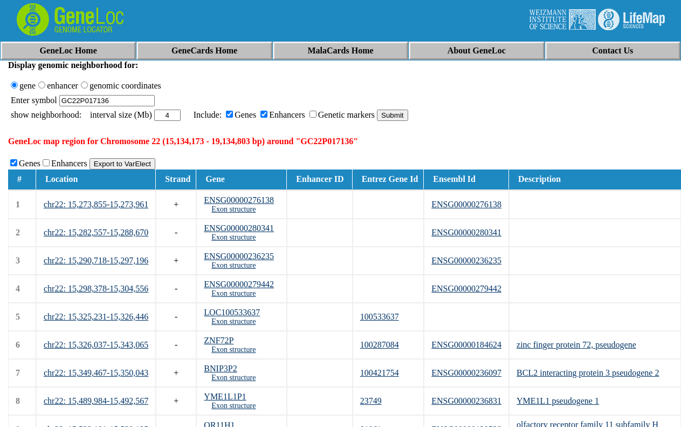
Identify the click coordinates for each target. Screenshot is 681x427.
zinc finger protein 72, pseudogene (576, 344)
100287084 (379, 344)
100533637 (379, 316)
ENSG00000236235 (239, 256)
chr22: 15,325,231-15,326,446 (96, 316)
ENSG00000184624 (466, 344)
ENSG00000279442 (239, 284)
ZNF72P (218, 340)
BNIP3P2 (220, 368)
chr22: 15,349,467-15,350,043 (96, 372)
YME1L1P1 (225, 396)
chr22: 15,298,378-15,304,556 (96, 288)
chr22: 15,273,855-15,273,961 (96, 204)
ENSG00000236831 (466, 400)
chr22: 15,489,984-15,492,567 (96, 400)
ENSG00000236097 (466, 372)
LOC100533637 (232, 312)
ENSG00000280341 (239, 228)
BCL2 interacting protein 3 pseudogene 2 (588, 372)
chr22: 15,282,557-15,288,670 (96, 232)
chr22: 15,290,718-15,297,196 (96, 260)
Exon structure (233, 209)
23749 (371, 400)
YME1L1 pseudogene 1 (558, 400)
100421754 (379, 372)
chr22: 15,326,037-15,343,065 (96, 344)
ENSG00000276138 (239, 200)
